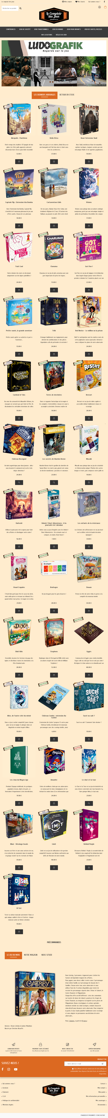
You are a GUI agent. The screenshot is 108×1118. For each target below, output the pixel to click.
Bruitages (54, 587)
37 (54, 154)
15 (53, 282)
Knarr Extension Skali (89, 138)
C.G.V (4, 1096)
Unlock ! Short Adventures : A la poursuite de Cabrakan (54, 524)
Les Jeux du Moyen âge (19, 780)
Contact (103, 1084)
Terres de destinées (54, 395)
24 (19, 282)
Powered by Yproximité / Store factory (93, 1115)
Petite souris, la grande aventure (19, 331)
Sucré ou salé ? (89, 716)
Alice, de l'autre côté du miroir (19, 716)
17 (88, 218)
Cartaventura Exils (54, 202)
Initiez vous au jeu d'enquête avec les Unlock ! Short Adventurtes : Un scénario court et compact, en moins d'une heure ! (54, 532)
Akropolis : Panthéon (19, 138)
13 (54, 218)
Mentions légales (8, 1105)
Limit (54, 844)
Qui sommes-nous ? (94, 2)
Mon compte (67, 2)
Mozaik (89, 459)
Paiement (6, 1092)
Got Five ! (89, 267)
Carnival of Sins (19, 395)
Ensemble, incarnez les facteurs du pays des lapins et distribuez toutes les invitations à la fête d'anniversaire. (19, 660)
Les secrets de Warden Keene (53, 459)
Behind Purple (89, 844)
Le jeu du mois (13, 955)
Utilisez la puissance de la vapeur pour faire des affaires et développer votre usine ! (19, 531)
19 (19, 411)
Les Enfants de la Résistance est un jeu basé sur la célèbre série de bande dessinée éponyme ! (89, 532)
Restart (89, 395)
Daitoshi (19, 523)
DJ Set (19, 908)
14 (88, 154)
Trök (54, 331)
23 (54, 475)
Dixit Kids (19, 652)
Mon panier (101, 1092)
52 (54, 667)
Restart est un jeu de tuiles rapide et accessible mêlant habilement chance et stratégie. (89, 404)
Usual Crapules (19, 587)
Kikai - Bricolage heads (19, 844)
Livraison (5, 1088)
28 (89, 411)
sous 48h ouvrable (94, 1047)
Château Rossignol (19, 459)
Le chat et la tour (89, 780)
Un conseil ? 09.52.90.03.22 (67, 1047)
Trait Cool (19, 267)
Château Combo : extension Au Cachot (54, 717)
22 (89, 282)
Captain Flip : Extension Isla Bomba (19, 202)
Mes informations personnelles (95, 1096)
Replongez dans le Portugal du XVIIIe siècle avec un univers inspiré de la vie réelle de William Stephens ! (54, 660)
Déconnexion (101, 1105)
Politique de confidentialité (11, 1100)
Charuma (54, 267)
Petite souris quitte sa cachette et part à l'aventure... (19, 338)
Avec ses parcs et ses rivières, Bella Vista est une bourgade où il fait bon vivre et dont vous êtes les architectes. (54, 147)
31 (88, 539)
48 (89, 667)
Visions (89, 202)
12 (19, 154)
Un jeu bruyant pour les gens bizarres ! (54, 594)
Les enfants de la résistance (89, 523)
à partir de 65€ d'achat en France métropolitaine (13, 1048)
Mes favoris (80, 2)
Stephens (54, 652)
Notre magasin (30, 955)
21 (19, 603)
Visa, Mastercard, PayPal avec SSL (40, 1047)
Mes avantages (100, 1100)
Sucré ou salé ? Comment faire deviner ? (88, 722)
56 (19, 539)
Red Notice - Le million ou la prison (89, 331)
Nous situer (47, 955)
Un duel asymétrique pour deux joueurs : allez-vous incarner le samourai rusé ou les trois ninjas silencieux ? (19, 468)
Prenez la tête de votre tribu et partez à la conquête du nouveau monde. (88, 595)
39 (19, 860)
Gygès (89, 652)
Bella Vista (54, 138)
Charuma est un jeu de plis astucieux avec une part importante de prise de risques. (54, 274)
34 (89, 603)
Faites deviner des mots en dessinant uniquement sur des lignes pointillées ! (19, 274)
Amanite (54, 780)
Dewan (89, 587)
